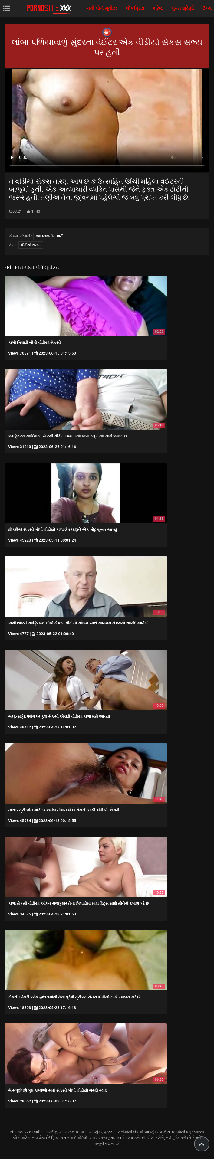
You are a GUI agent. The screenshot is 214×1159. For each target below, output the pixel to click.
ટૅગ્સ (207, 8)
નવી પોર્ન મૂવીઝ (102, 8)
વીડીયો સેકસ (31, 245)
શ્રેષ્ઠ (158, 8)
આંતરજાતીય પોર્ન (49, 236)
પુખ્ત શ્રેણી (183, 8)
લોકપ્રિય (136, 8)
